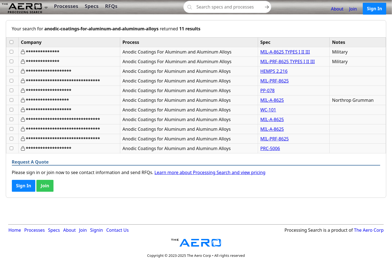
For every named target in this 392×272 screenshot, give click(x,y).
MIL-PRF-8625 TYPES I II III (287, 61)
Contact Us (117, 230)
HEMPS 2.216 (274, 71)
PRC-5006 (270, 148)
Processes (66, 6)
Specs (91, 6)
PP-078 (267, 90)
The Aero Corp (369, 230)
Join (353, 9)
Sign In (374, 9)
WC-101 (268, 110)
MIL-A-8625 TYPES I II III (285, 52)
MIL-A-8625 (272, 100)
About (337, 9)
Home (14, 230)
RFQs (111, 6)
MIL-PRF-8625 (274, 81)
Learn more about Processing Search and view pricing (209, 172)
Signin (96, 230)
